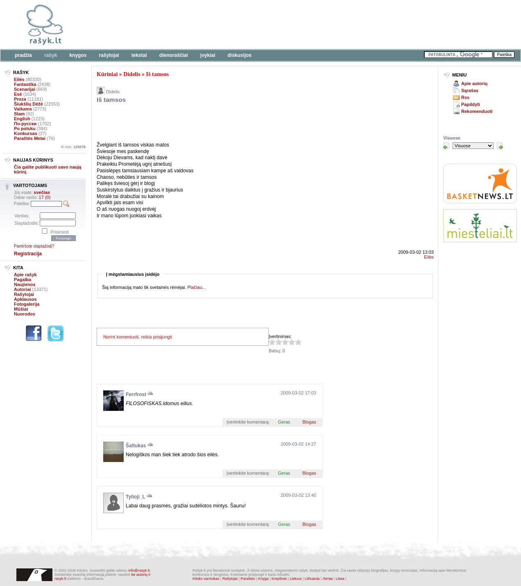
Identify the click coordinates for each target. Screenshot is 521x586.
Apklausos (25, 299)
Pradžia (23, 55)
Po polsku (25, 128)
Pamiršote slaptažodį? (34, 246)
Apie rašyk (25, 274)
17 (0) (45, 197)
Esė (18, 94)
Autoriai (22, 289)
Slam (19, 113)
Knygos (77, 55)
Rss (465, 97)
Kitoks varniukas (206, 579)
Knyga (263, 579)
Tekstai (139, 55)
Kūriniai (107, 74)
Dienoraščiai (173, 55)
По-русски (25, 123)
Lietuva (295, 579)
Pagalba (22, 279)
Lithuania (312, 579)
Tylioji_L (135, 497)
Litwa (340, 579)
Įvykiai (207, 55)
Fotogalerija (26, 304)
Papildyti (470, 104)
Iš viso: (73, 147)
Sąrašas (469, 90)
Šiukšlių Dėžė (28, 103)
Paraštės (247, 579)
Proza (20, 99)
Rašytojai (109, 55)
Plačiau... (196, 287)
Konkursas (25, 133)
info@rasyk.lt (139, 570)
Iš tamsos (157, 74)
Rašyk (50, 55)
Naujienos (25, 284)
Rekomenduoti (476, 111)
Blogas (309, 421)
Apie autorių (474, 83)
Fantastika (25, 84)
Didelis (131, 74)
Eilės (19, 79)
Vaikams (23, 108)
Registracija (28, 254)
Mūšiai (21, 309)
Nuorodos (24, 313)
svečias (42, 192)
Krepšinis (279, 579)
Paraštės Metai (29, 138)
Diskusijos (240, 55)
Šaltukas (136, 446)
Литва (328, 579)
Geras (284, 421)
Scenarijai (24, 89)
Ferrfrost (136, 394)
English (22, 118)
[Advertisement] (251, 24)
